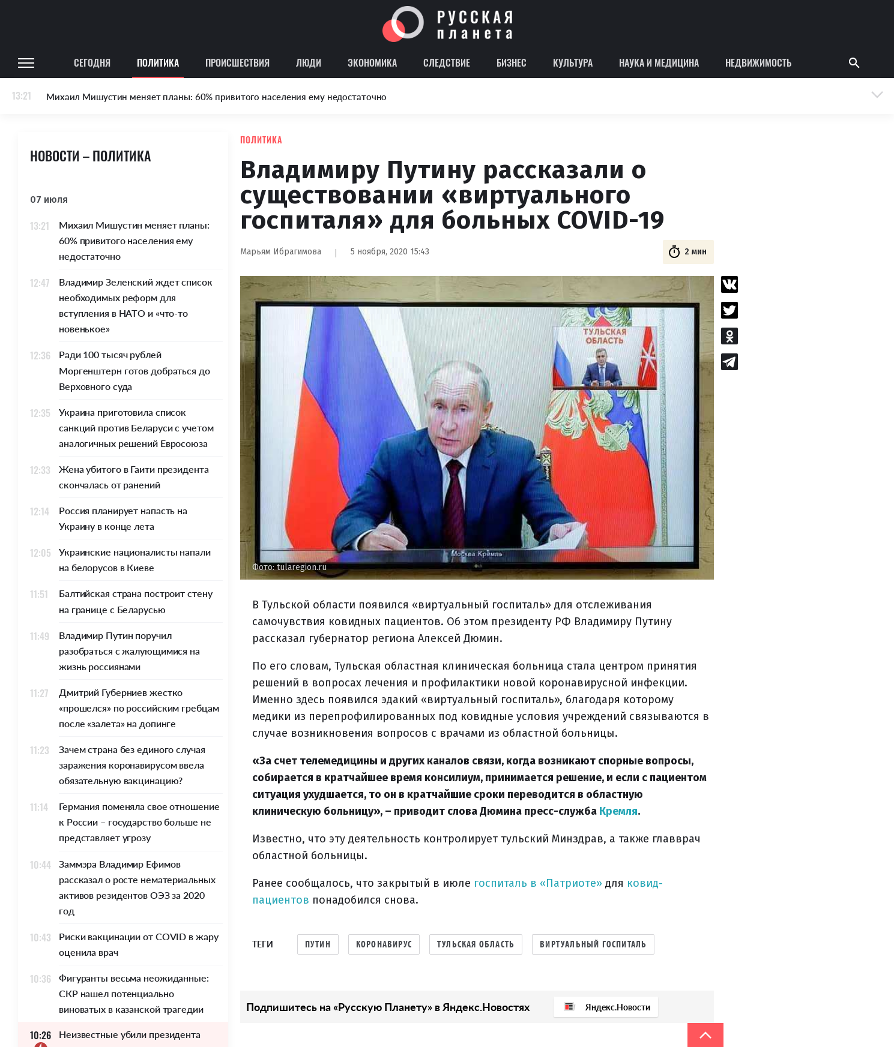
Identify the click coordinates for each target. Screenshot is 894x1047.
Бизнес (512, 62)
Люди (308, 62)
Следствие (446, 62)
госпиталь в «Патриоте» (538, 883)
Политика (158, 62)
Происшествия (237, 62)
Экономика (372, 62)
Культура (573, 62)
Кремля (618, 811)
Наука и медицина (659, 62)
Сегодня (92, 62)
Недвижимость (758, 62)
